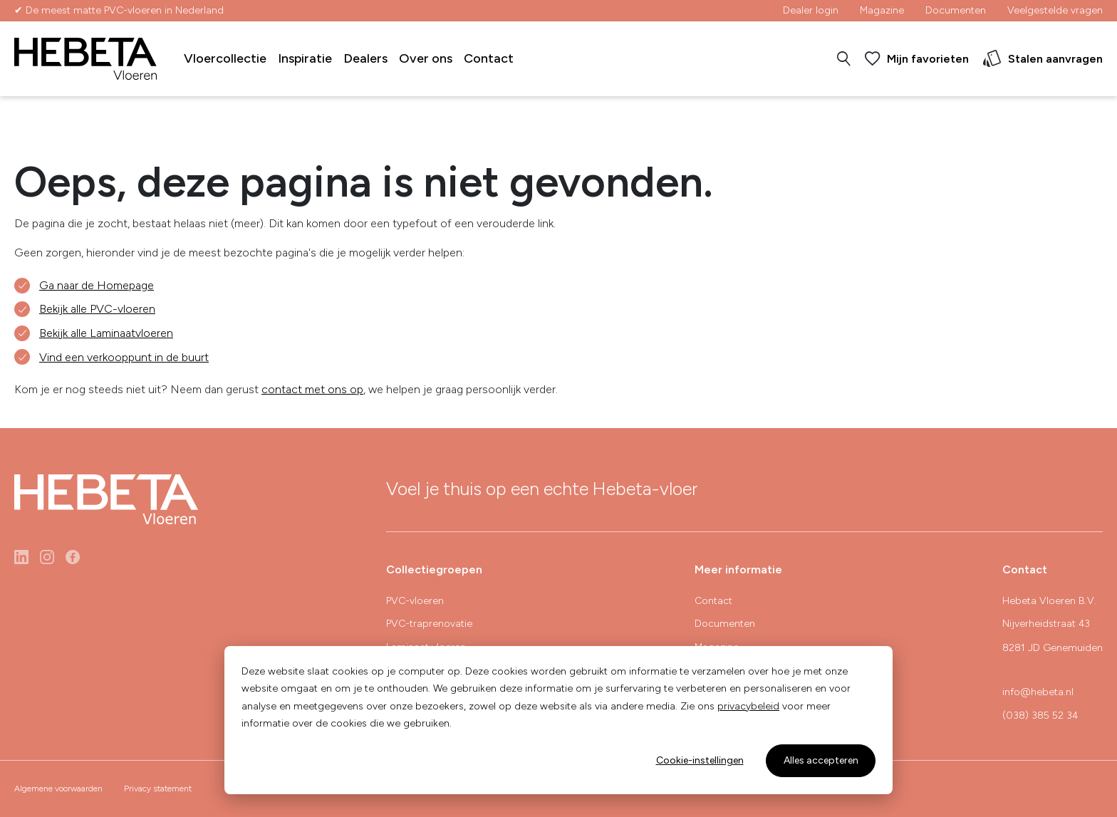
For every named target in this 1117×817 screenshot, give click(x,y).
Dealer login (810, 10)
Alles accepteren (821, 760)
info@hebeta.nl (1038, 692)
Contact (489, 58)
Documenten (955, 10)
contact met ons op (312, 389)
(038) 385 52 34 (1040, 715)
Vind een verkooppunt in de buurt (124, 357)
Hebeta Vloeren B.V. (1049, 601)
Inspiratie (305, 58)
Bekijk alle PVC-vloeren (97, 309)
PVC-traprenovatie (429, 624)
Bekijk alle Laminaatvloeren (106, 333)
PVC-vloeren (415, 601)
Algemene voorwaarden (58, 788)
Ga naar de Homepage (96, 285)
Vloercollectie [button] (225, 58)
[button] (844, 59)
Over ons (425, 58)
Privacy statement (158, 788)
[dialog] (558, 720)
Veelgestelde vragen (1055, 10)
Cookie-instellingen (700, 760)
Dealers (365, 58)
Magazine (882, 10)
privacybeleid (748, 706)
